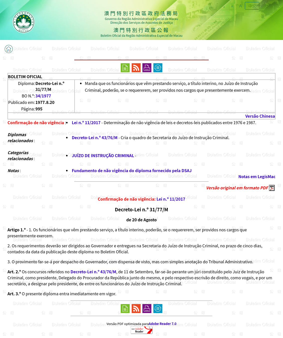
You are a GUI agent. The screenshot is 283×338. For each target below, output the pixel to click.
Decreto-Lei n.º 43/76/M (94, 137)
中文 (252, 6)
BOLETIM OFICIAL (25, 76)
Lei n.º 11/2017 (86, 122)
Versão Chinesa (260, 116)
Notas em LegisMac (257, 176)
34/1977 (43, 96)
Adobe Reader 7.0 (162, 323)
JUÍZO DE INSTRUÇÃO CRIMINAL (103, 155)
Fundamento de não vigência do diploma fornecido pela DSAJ (132, 170)
